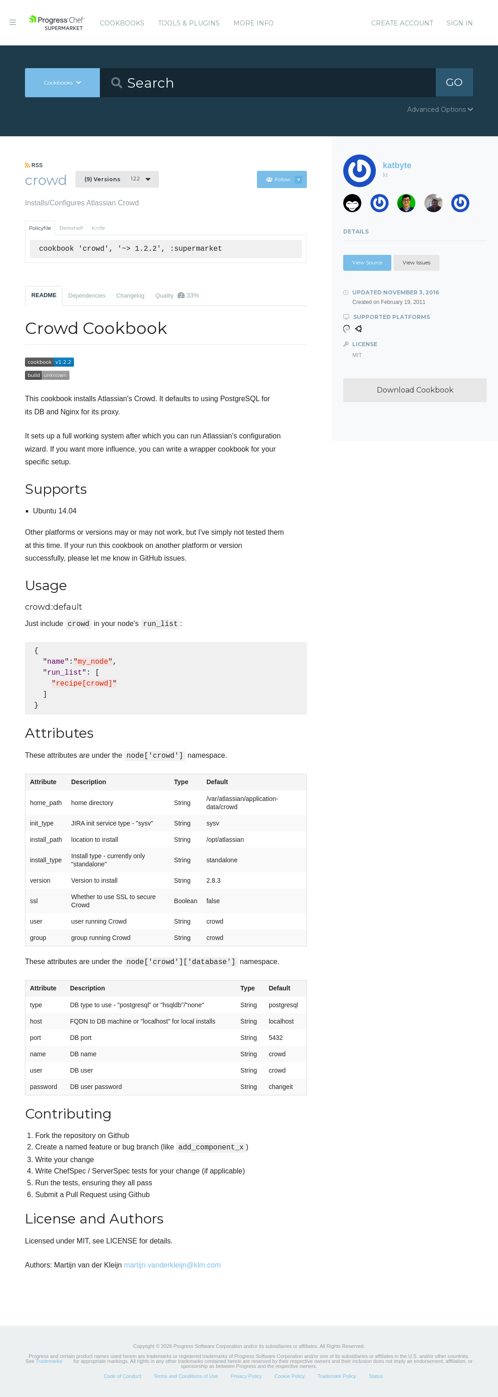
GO (454, 82)
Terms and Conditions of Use (186, 1376)
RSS (34, 165)
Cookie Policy (290, 1376)
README (43, 295)
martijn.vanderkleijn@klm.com (172, 1265)
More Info (253, 23)
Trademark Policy (336, 1376)
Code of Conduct (122, 1376)
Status (376, 1376)
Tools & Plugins (189, 23)
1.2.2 (112, 179)
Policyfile (40, 228)
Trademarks (49, 1361)
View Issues (416, 262)
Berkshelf (71, 228)
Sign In (460, 23)
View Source (367, 262)
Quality (177, 295)
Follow (284, 179)
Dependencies (86, 295)
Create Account (402, 23)
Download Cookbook (415, 390)
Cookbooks (122, 23)
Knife (98, 228)
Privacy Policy (246, 1376)
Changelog (130, 295)
